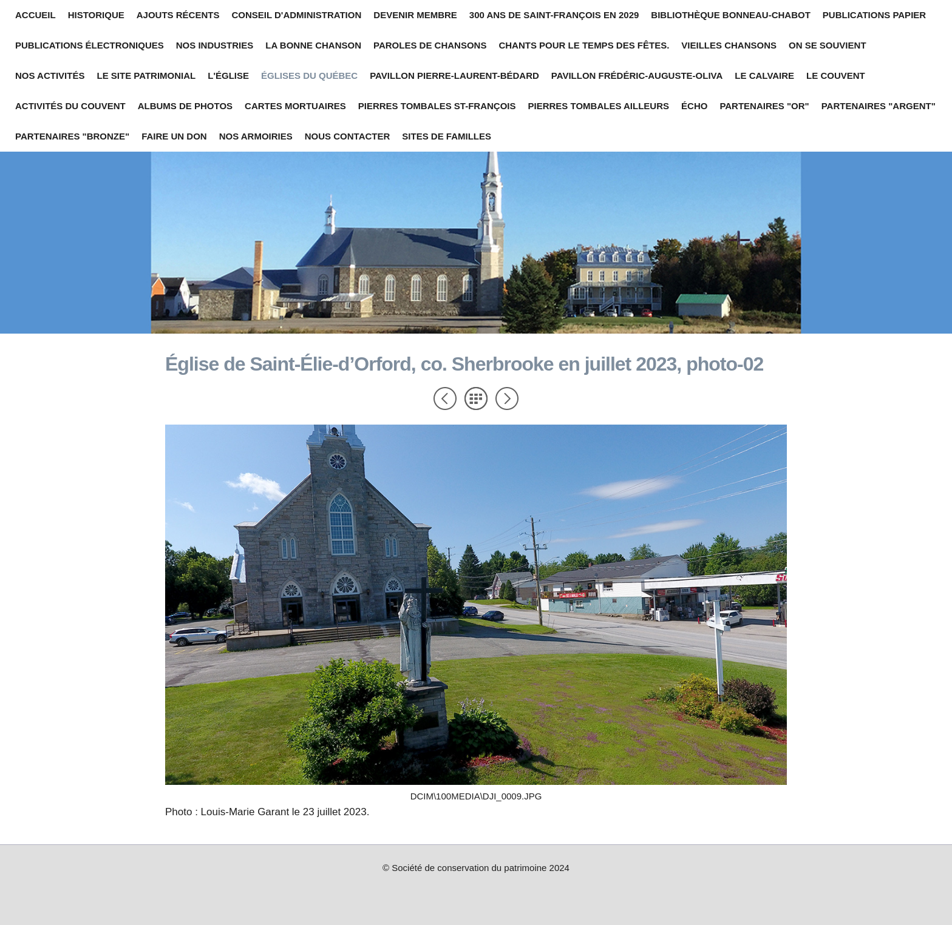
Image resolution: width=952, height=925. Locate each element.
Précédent (445, 398)
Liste (476, 398)
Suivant (506, 398)
